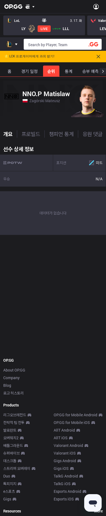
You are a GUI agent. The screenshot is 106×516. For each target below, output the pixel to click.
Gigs (7, 499)
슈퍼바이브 (11, 453)
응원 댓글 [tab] (92, 133)
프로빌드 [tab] (31, 133)
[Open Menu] (96, 6)
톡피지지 (9, 483)
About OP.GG (14, 370)
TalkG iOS (62, 483)
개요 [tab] (8, 133)
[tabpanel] (53, 189)
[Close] (98, 56)
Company (11, 377)
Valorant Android (68, 445)
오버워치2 (11, 437)
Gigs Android (65, 460)
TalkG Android (66, 476)
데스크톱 (9, 460)
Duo (6, 476)
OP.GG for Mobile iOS (72, 422)
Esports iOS (64, 499)
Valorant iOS (65, 453)
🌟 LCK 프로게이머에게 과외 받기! (29, 56)
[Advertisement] (53, 294)
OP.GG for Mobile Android (75, 414)
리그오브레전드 (14, 414)
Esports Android (67, 491)
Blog (7, 385)
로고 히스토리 (13, 393)
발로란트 (9, 430)
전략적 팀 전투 (14, 422)
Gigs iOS (61, 468)
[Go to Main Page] (13, 6)
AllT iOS (61, 437)
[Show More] (30, 6)
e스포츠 (9, 491)
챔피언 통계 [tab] (61, 133)
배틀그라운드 (13, 445)
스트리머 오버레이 (16, 468)
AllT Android (64, 430)
